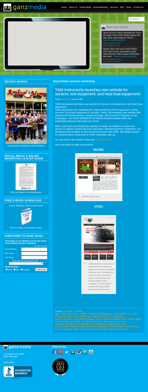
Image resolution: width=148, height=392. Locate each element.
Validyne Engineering (109, 329)
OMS (118, 322)
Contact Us (138, 7)
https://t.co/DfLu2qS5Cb (114, 40)
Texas (88, 329)
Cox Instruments (119, 314)
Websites (78, 311)
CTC (129, 314)
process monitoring (97, 324)
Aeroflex (63, 314)
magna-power (97, 322)
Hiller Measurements (112, 319)
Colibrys (83, 314)
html (10, 269)
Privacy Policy (8, 362)
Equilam (82, 316)
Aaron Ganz (66, 99)
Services (114, 7)
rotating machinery (113, 324)
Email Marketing (100, 7)
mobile (26, 269)
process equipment (81, 324)
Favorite (117, 45)
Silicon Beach (103, 327)
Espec (89, 316)
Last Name (10, 257)
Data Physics (67, 316)
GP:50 (63, 319)
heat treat (99, 319)
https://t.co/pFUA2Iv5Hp (125, 56)
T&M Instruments (117, 327)
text (17, 269)
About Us (73, 7)
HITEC (124, 319)
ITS (71, 322)
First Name (10, 253)
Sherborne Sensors (77, 327)
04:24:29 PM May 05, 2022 (112, 43)
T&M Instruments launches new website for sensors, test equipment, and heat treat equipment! (97, 91)
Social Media (85, 7)
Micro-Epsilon (109, 322)
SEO (122, 7)
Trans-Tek (96, 329)
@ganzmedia (107, 66)
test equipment (66, 329)
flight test (96, 316)
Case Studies (68, 311)
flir (102, 316)
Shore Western (91, 327)
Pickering (69, 324)
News (128, 7)
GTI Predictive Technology (83, 319)
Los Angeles (86, 322)
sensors (66, 327)
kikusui (77, 322)
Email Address (11, 249)
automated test (73, 314)
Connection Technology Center (100, 314)
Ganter (115, 316)
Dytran (75, 316)
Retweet (111, 45)
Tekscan (128, 327)
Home (64, 7)
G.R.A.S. (108, 316)
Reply (105, 45)
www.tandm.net (104, 139)
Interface (66, 322)
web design (122, 329)
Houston (131, 319)
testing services (79, 329)
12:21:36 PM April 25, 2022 (112, 59)
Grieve (69, 319)
